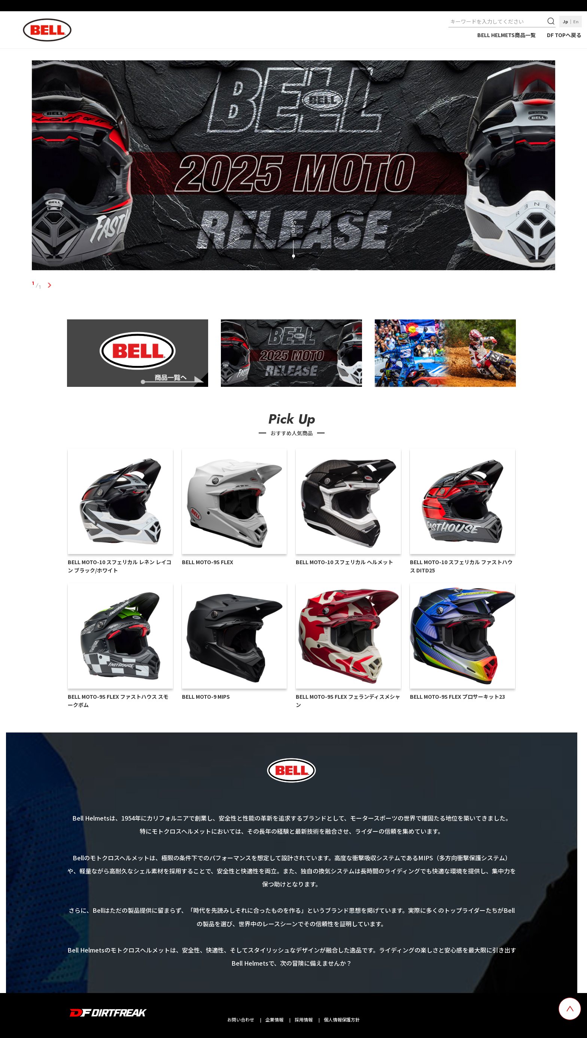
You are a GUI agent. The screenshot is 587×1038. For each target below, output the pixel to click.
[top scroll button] (570, 1009)
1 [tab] (49, 285)
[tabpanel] (294, 166)
